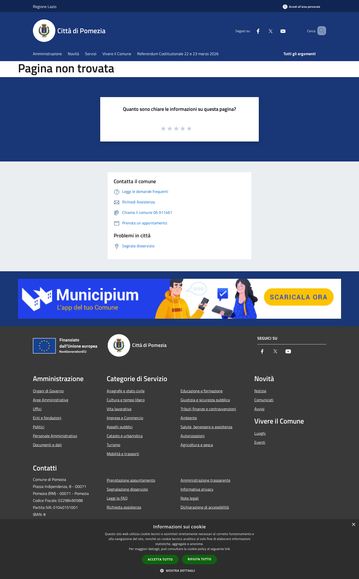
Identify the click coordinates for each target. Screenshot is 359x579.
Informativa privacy (196, 489)
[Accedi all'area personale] (301, 6)
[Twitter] (263, 31)
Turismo (113, 445)
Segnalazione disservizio (127, 489)
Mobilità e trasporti (123, 454)
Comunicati (263, 400)
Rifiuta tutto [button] (199, 559)
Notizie (260, 391)
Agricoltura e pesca (196, 445)
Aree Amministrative (50, 400)
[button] (179, 570)
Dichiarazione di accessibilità (204, 507)
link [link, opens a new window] (227, 549)
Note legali (189, 498)
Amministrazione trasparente (205, 480)
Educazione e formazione (201, 391)
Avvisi (259, 409)
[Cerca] (320, 31)
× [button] (353, 525)
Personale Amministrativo (55, 436)
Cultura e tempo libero (126, 400)
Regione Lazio (44, 6)
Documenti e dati (47, 445)
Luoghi (260, 433)
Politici (38, 427)
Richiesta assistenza (124, 507)
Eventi (259, 442)
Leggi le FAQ (117, 498)
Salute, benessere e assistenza (206, 427)
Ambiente (188, 418)
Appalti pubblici (120, 427)
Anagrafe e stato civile (126, 391)
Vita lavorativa (119, 409)
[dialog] (179, 549)
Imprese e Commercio (125, 418)
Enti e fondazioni (47, 418)
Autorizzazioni (192, 436)
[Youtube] (276, 31)
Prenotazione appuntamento (131, 480)
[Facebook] (251, 31)
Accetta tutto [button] (160, 559)
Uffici (37, 409)
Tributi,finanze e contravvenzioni (208, 409)
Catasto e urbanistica (125, 436)
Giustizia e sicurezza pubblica (205, 400)
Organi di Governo (48, 391)
